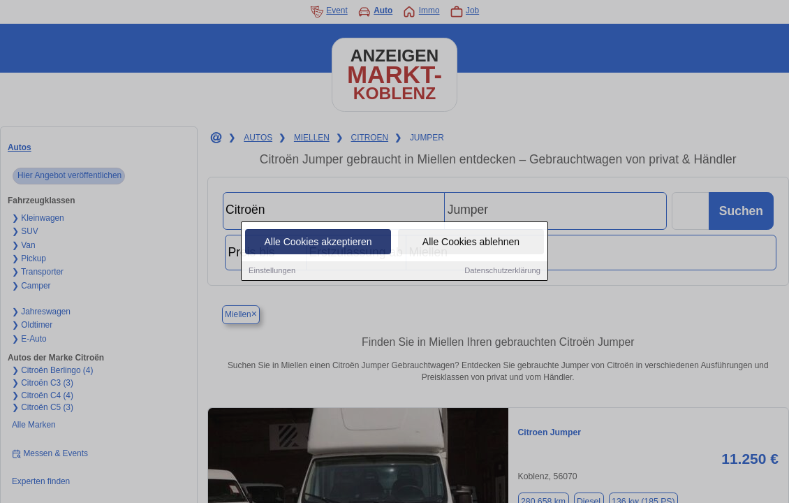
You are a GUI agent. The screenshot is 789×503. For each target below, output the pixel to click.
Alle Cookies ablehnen (470, 242)
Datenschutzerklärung (502, 271)
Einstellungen (272, 271)
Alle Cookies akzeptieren (317, 242)
